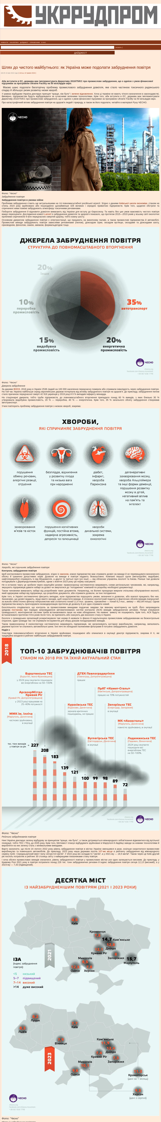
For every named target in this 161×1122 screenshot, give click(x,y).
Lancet (47, 214)
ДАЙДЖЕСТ (24, 42)
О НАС (43, 42)
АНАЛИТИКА (14, 42)
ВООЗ (17, 389)
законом (64, 574)
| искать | (119, 47)
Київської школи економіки (133, 203)
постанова (17, 610)
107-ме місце (105, 851)
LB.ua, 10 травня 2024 (27, 73)
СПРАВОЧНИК (35, 42)
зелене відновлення (82, 94)
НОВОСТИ (4, 42)
